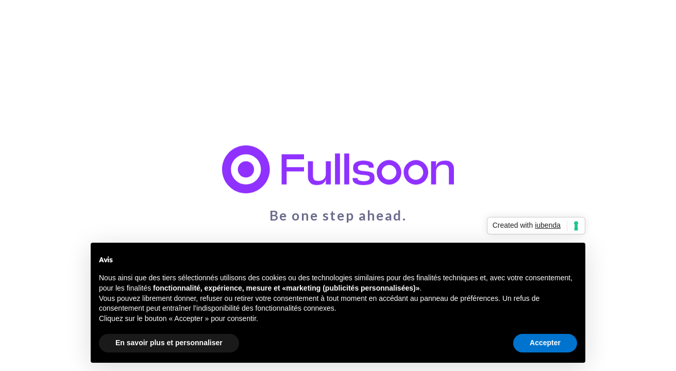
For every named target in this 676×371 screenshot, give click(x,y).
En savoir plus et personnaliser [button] (169, 343)
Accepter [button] (545, 343)
